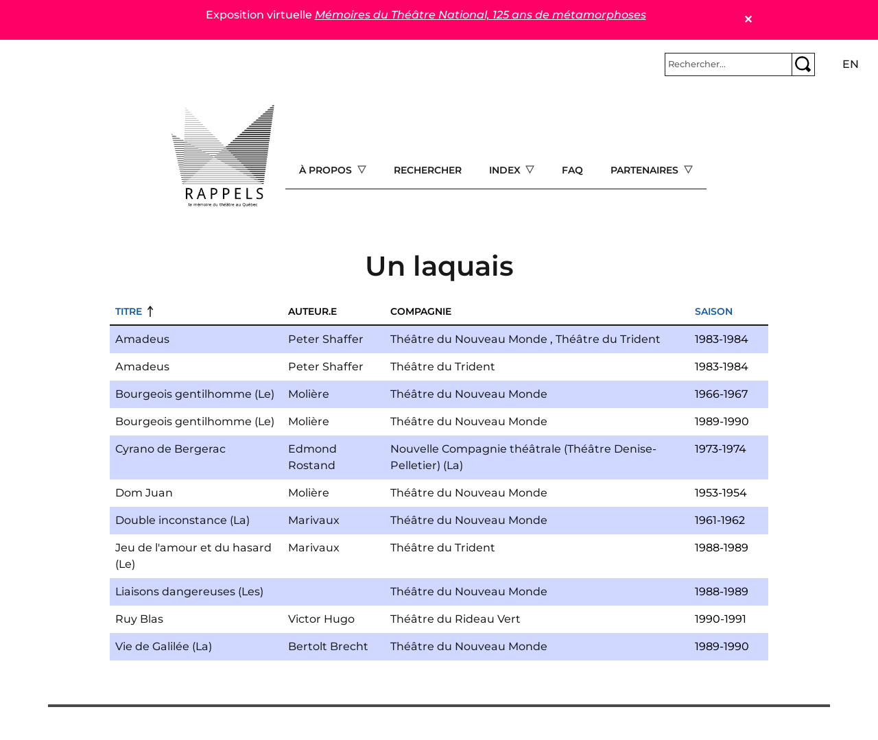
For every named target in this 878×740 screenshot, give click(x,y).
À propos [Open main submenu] (327, 170)
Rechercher (428, 170)
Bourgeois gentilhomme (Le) (194, 394)
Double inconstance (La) (182, 520)
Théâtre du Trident (608, 339)
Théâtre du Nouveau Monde (468, 339)
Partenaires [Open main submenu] (645, 170)
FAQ (572, 170)
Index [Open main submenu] (506, 170)
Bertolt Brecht (328, 646)
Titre (128, 311)
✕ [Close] (748, 19)
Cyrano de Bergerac (170, 448)
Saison (714, 311)
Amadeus (142, 339)
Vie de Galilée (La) (163, 646)
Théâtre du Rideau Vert (455, 618)
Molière (308, 394)
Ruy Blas (139, 618)
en (850, 64)
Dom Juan (144, 492)
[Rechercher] (728, 64)
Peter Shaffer (326, 339)
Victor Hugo (321, 618)
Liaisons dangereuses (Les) (189, 591)
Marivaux (314, 520)
